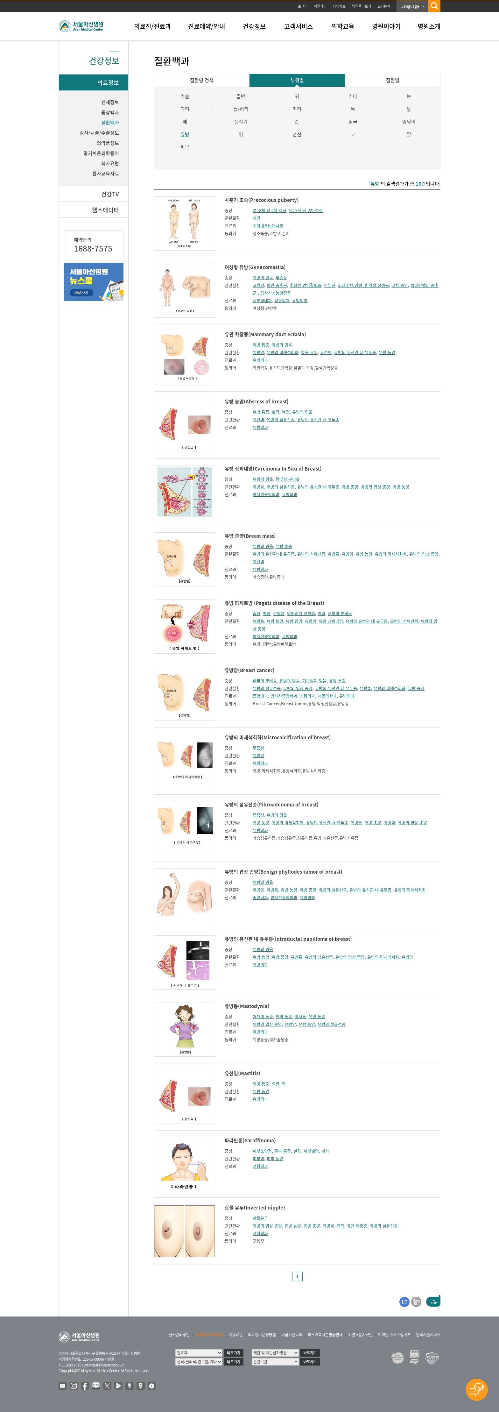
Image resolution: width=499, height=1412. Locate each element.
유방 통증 (261, 345)
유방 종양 (350, 487)
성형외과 (282, 300)
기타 (352, 96)
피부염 (258, 1158)
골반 (240, 96)
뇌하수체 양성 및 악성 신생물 (363, 285)
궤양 (267, 613)
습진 (256, 613)
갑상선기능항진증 (275, 293)
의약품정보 (108, 142)
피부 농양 (275, 1158)
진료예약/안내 (206, 26)
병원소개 (429, 26)
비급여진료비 (291, 1334)
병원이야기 (386, 26)
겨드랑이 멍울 (314, 681)
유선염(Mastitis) (242, 1073)
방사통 (300, 1016)
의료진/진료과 (152, 26)
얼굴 (352, 121)
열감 (286, 412)
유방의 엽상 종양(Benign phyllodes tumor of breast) (283, 871)
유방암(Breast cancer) (250, 670)
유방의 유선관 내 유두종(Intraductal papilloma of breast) (288, 938)
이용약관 (235, 1334)
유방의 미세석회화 (283, 352)
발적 (275, 412)
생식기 (241, 121)
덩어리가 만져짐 (301, 613)
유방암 (258, 352)
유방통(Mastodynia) (247, 1006)
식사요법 (110, 163)
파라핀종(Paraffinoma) (250, 1140)
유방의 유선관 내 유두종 (355, 352)
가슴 (184, 96)
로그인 (302, 6)
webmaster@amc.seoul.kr (104, 1365)
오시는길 (383, 6)
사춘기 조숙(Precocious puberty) (262, 199)
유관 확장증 (357, 1226)
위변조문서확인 (360, 1334)
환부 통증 (282, 1151)
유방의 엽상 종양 (375, 487)
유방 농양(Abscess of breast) (257, 401)
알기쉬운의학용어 (101, 153)
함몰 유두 (309, 352)
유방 (184, 134)
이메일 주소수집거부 (394, 1334)
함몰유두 (260, 1218)
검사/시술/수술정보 (99, 132)
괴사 (325, 1151)
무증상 (281, 277)
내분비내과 (262, 300)
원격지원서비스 (428, 1334)
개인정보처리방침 (209, 1334)
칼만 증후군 (277, 285)
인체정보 (110, 102)
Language (410, 6)
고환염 (258, 285)
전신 (296, 134)
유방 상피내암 (331, 621)
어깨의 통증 (263, 1016)
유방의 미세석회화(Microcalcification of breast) (278, 737)
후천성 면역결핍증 (305, 285)
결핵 (340, 1226)
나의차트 (339, 6)
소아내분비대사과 (268, 226)
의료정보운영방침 (262, 1334)
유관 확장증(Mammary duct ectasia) (265, 334)
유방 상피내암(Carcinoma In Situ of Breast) (273, 468)
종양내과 (260, 696)
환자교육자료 (105, 173)
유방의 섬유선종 (281, 419)
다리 (184, 108)
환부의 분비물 (288, 479)
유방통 (333, 554)
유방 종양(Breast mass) (250, 535)
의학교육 (342, 26)
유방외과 (299, 300)
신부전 (329, 285)
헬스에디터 (105, 210)
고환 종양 (399, 285)
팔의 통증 (284, 1016)
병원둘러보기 (361, 6)
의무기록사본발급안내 (325, 1334)
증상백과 (110, 112)
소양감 (279, 613)
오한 (275, 1084)
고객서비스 (298, 26)
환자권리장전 (179, 1334)
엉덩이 (409, 121)
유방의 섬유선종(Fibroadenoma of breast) (272, 804)
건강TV (110, 194)
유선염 (326, 352)
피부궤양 (311, 1151)
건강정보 (254, 26)
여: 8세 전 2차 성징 (269, 210)
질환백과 (110, 122)
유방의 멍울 (263, 277)
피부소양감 (262, 1151)
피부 (184, 147)
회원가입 (320, 6)
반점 (321, 613)
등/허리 (241, 108)
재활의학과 (327, 696)
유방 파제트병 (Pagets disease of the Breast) (274, 603)
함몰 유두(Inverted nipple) (255, 1207)
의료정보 (108, 82)
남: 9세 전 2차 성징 (306, 210)
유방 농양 (387, 352)
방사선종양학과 (266, 494)
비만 (256, 218)
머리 (296, 108)
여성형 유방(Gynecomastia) (255, 267)
